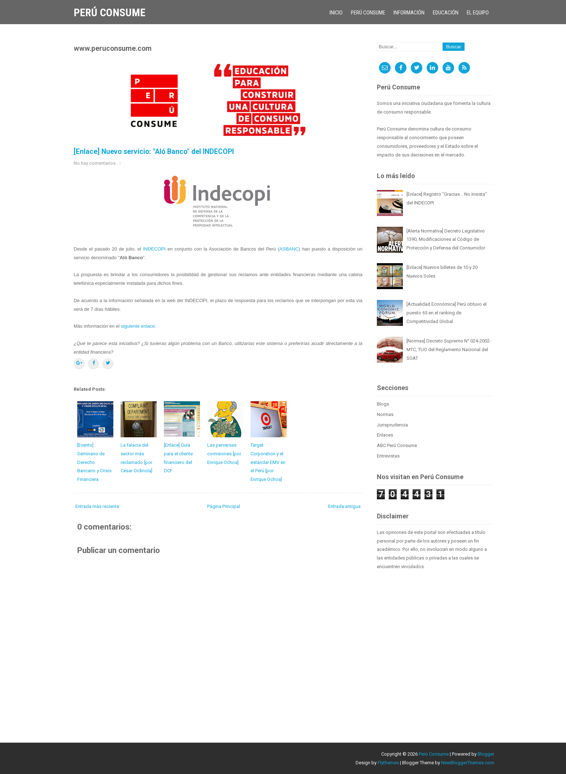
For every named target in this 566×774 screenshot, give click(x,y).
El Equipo (478, 12)
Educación (445, 12)
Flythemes (388, 762)
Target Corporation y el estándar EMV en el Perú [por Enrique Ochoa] (268, 462)
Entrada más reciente (97, 506)
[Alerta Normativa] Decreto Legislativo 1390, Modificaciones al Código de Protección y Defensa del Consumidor (445, 239)
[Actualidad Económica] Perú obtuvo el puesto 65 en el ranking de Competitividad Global (446, 312)
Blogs (383, 404)
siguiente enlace (138, 326)
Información (409, 12)
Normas (385, 414)
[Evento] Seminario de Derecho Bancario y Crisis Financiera (94, 462)
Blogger (486, 754)
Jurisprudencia (392, 425)
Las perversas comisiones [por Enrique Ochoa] (224, 453)
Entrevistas (388, 456)
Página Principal (223, 506)
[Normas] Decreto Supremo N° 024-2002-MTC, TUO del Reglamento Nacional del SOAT (448, 349)
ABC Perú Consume (397, 445)
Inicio (336, 12)
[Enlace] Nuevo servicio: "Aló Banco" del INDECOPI (154, 151)
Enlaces (385, 435)
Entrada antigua (344, 506)
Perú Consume (109, 12)
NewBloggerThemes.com (467, 762)
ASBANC (289, 249)
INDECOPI (154, 249)
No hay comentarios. (95, 163)
